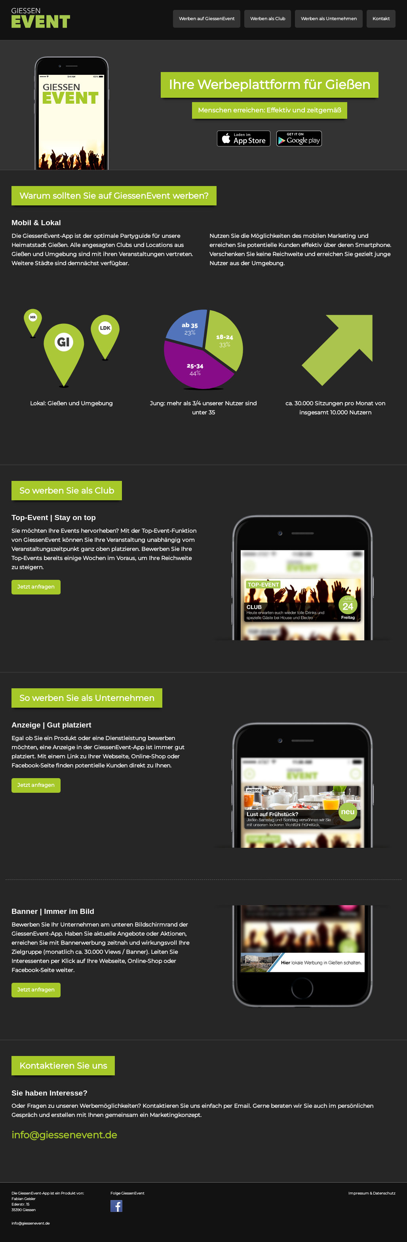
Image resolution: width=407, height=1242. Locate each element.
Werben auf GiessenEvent (206, 18)
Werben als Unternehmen (329, 18)
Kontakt (381, 18)
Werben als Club (267, 18)
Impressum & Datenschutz (372, 1193)
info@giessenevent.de (64, 1135)
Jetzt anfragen (36, 587)
